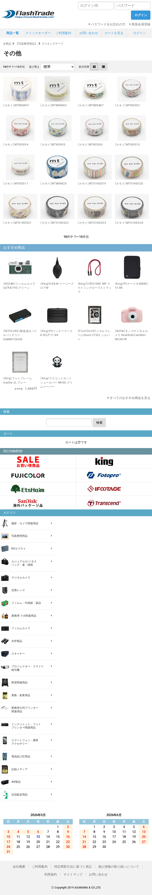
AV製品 (16, 781)
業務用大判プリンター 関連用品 (24, 709)
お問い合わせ (88, 33)
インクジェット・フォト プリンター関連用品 (26, 726)
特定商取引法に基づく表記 (73, 866)
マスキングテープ (52, 43)
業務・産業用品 (20, 695)
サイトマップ (73, 874)
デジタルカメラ (20, 577)
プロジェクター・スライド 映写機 (27, 668)
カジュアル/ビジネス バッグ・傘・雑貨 (24, 563)
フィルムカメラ (20, 628)
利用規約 (50, 874)
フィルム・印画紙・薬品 (26, 603)
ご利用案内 (63, 33)
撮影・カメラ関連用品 (24, 523)
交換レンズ (18, 590)
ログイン (139, 33)
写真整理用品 (19, 535)
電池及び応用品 (20, 756)
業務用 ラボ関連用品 (23, 615)
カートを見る (114, 33)
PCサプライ (18, 548)
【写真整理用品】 (26, 43)
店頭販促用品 (19, 794)
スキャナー (18, 653)
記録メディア (19, 769)
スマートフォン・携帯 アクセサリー (24, 742)
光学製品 (16, 641)
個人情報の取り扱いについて (118, 866)
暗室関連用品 (19, 682)
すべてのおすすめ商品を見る (130, 398)
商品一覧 (12, 33)
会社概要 (19, 866)
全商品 (7, 43)
